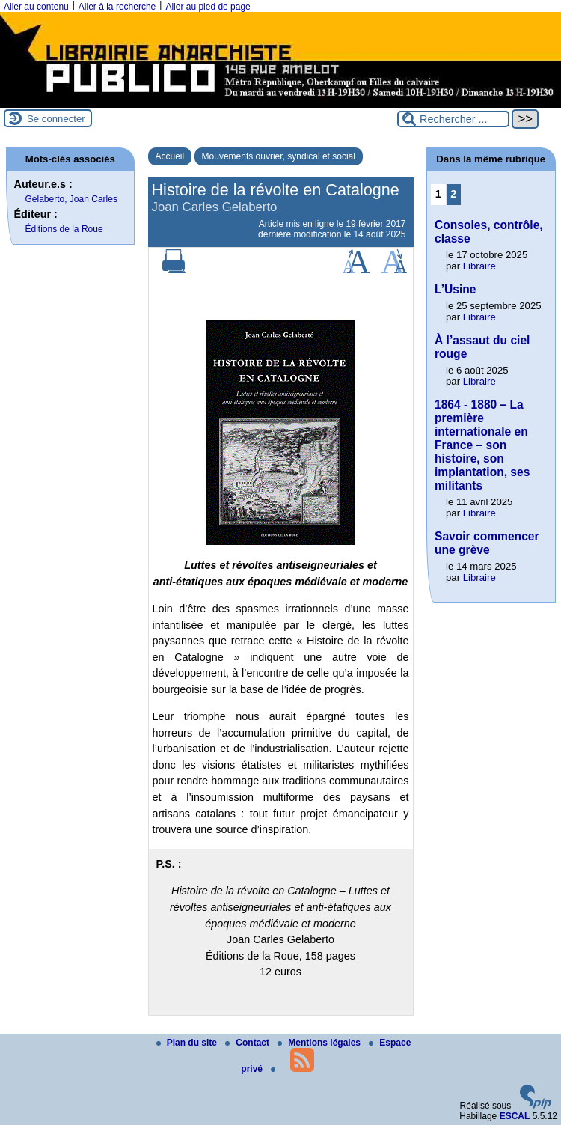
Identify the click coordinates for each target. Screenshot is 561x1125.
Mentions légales (320, 1042)
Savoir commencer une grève (487, 543)
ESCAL (515, 1116)
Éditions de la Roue (64, 229)
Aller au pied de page (207, 6)
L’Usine (455, 289)
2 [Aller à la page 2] (453, 194)
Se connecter (56, 118)
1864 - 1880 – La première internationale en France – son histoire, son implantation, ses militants (482, 445)
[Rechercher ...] (453, 119)
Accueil (170, 156)
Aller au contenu (36, 6)
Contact (248, 1042)
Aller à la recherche (117, 6)
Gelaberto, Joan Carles (71, 199)
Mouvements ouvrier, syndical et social (278, 156)
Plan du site (188, 1042)
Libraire (479, 266)
